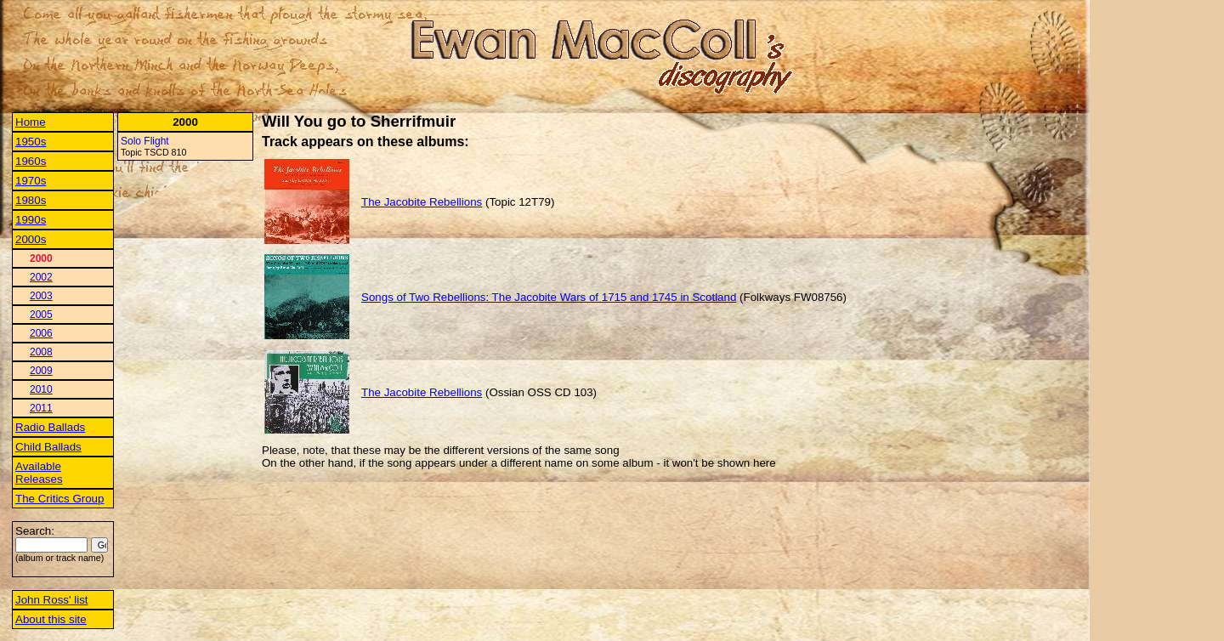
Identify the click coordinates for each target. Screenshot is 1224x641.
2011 (41, 408)
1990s (30, 219)
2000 (41, 258)
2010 (41, 389)
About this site (51, 619)
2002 (41, 277)
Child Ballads (48, 446)
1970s (30, 180)
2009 (41, 371)
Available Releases (39, 472)
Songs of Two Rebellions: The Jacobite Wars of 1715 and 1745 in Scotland (548, 297)
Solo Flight (145, 141)
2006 (41, 333)
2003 (41, 296)
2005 (41, 314)
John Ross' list (51, 599)
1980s (30, 200)
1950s (30, 141)
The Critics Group (59, 498)
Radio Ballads (50, 427)
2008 (41, 352)
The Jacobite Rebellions (421, 202)
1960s (30, 161)
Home (30, 122)
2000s (30, 239)
